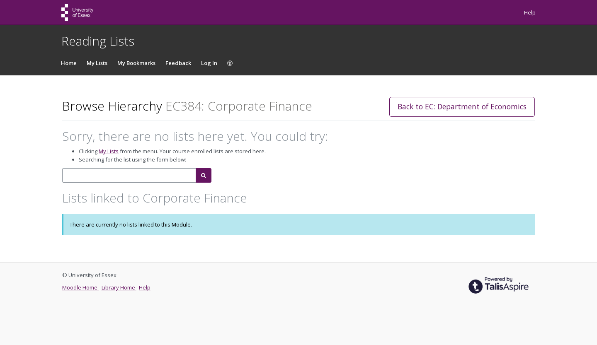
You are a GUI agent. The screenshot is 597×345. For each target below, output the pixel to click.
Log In (209, 63)
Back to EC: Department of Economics (462, 106)
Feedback (178, 63)
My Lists (97, 63)
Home (69, 63)
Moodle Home (80, 287)
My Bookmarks (136, 63)
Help (530, 12)
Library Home (119, 287)
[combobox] (129, 175)
